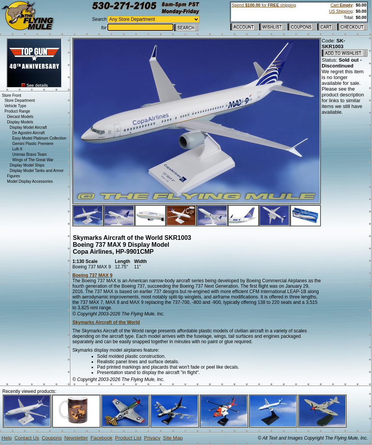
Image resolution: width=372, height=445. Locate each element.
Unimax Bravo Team (29, 154)
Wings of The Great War (32, 160)
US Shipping (340, 11)
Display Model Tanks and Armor (36, 171)
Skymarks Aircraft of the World (106, 322)
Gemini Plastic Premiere (32, 144)
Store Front (11, 95)
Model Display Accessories (30, 181)
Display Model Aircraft (28, 127)
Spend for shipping (264, 5)
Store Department (20, 100)
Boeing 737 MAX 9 (92, 275)
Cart (341, 5)
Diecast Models (20, 117)
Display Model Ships (27, 165)
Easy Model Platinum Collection (39, 138)
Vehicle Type (16, 106)
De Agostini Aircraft (28, 133)
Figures (13, 176)
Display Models (20, 122)
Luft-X (17, 149)
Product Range (17, 111)
